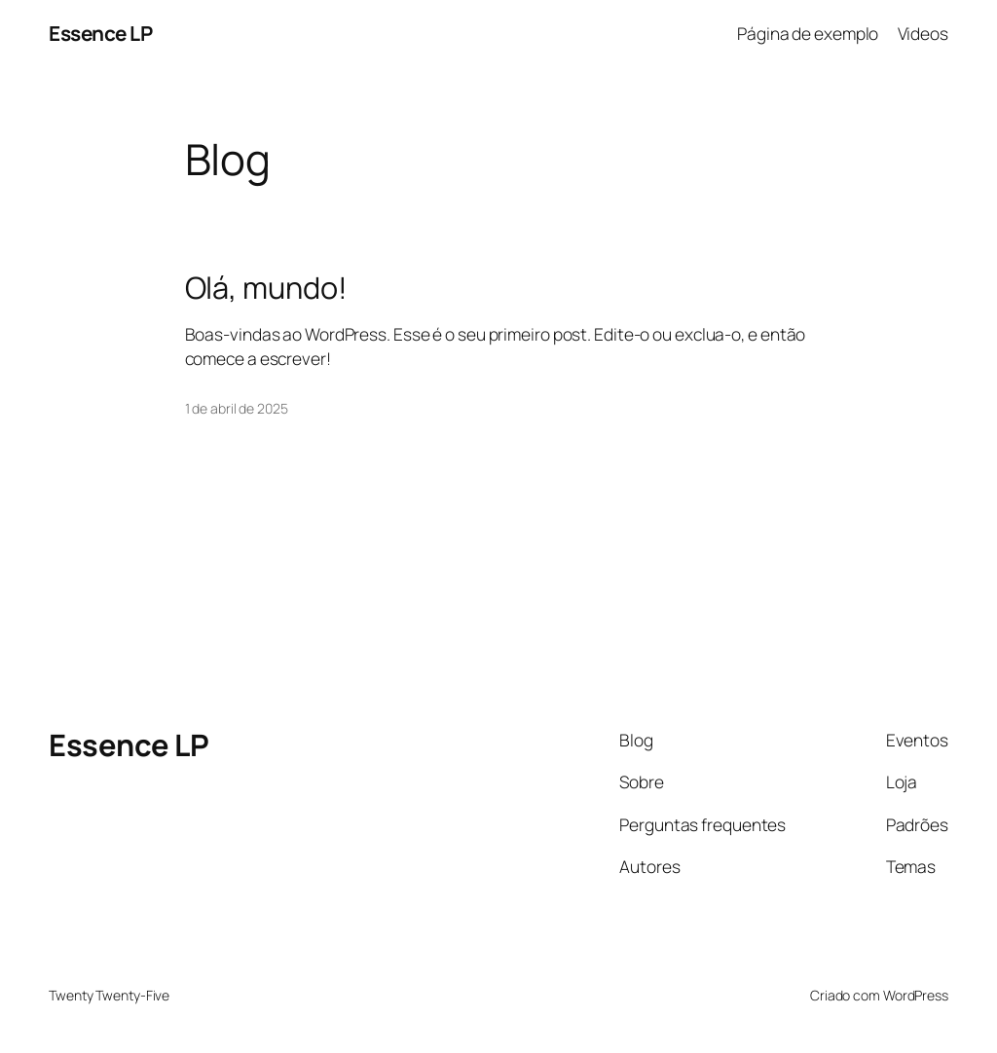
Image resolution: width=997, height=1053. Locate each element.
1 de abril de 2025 (236, 408)
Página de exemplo (807, 33)
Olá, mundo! (266, 288)
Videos (923, 33)
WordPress (915, 995)
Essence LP (100, 33)
